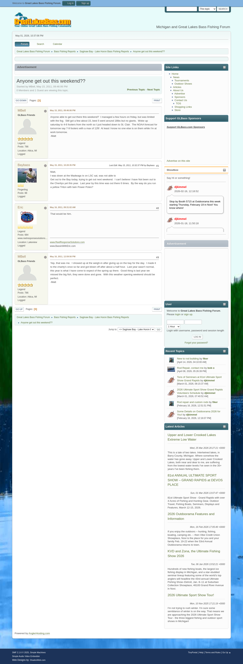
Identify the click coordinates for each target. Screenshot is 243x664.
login (177, 314)
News (176, 77)
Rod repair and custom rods (192, 402)
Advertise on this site (178, 160)
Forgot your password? (196, 342)
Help (201, 652)
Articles (177, 87)
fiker (205, 358)
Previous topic (136, 89)
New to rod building (188, 358)
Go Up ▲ (226, 652)
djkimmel (180, 186)
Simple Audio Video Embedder (26, 656)
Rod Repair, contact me (190, 367)
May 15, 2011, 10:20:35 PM (62, 165)
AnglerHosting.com (39, 633)
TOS (178, 103)
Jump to (112, 329)
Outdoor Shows (183, 83)
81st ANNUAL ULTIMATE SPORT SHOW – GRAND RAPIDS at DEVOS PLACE (195, 480)
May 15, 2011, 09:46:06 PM (62, 110)
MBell (22, 110)
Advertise (179, 93)
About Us (178, 90)
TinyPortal (192, 652)
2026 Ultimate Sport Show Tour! (191, 595)
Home (175, 73)
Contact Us (180, 100)
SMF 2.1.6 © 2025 (20, 652)
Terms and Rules (213, 652)
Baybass (24, 165)
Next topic (153, 89)
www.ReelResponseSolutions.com (67, 242)
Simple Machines (38, 652)
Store (177, 110)
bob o (210, 367)
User (169, 304)
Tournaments (181, 80)
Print (157, 100)
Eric (20, 207)
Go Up (19, 309)
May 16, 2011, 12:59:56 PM (62, 256)
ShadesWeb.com (38, 660)
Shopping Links (183, 106)
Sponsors (179, 97)
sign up (188, 314)
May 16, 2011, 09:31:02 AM (62, 207)
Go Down (21, 100)
